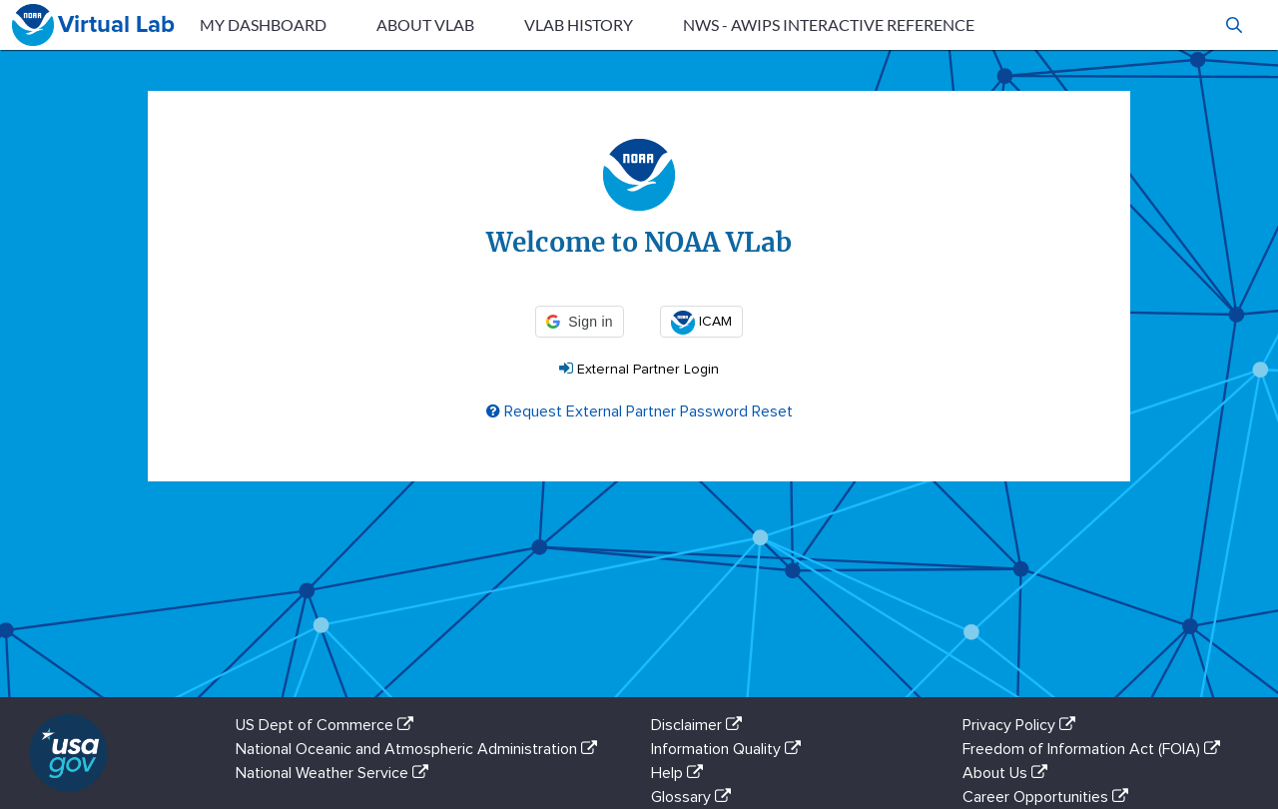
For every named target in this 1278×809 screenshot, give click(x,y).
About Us (1008, 773)
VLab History (578, 24)
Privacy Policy (1022, 725)
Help (681, 773)
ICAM (701, 322)
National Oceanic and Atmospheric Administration (420, 749)
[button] (1234, 25)
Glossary (695, 797)
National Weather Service (336, 773)
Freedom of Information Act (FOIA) (1095, 749)
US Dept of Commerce (328, 725)
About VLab (425, 24)
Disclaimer (700, 725)
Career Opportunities (1049, 797)
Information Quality (730, 749)
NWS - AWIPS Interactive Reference (828, 24)
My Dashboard (263, 24)
